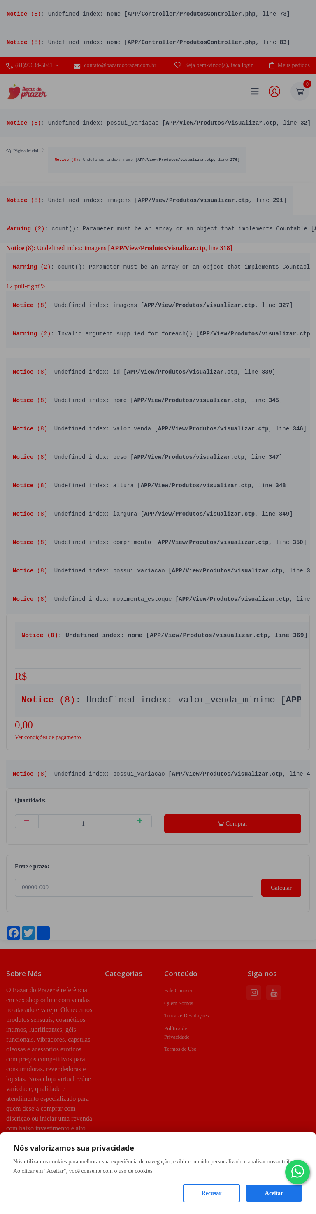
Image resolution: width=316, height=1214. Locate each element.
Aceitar (274, 1193)
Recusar (212, 1193)
